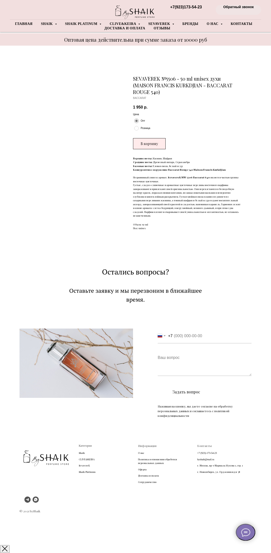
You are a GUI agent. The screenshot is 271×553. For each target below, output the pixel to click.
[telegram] (27, 501)
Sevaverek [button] (159, 24)
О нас (141, 453)
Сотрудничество (147, 482)
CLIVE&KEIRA (87, 459)
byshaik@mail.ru (205, 459)
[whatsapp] (36, 501)
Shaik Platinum (87, 472)
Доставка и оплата (124, 28)
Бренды (190, 24)
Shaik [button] (47, 24)
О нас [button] (213, 24)
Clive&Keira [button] (123, 24)
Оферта (142, 469)
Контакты (241, 24)
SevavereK (84, 465)
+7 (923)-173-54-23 (207, 453)
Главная (24, 24)
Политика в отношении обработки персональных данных (157, 461)
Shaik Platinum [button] (81, 24)
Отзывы (162, 28)
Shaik (82, 453)
